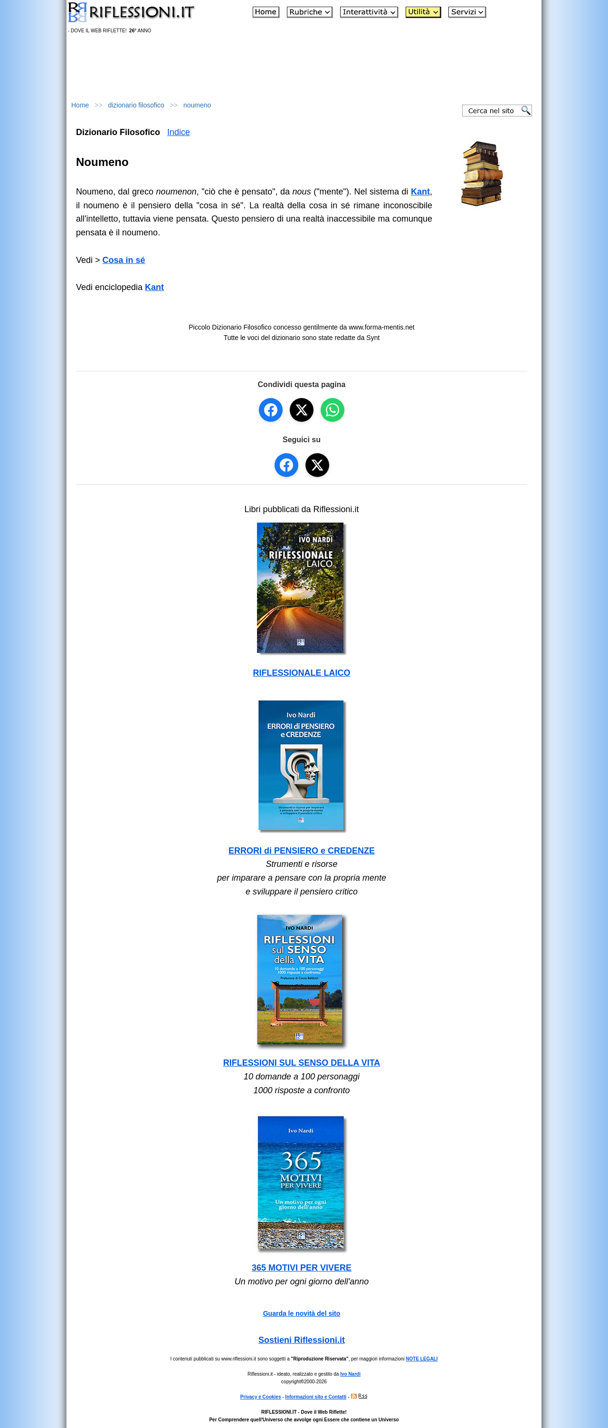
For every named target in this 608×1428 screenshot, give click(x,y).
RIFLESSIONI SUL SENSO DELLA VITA (301, 1063)
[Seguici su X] (317, 465)
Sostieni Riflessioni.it (301, 1340)
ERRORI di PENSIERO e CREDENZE (301, 850)
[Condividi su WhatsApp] (332, 410)
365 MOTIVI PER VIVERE (302, 1268)
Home (80, 105)
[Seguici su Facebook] (286, 465)
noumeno (197, 105)
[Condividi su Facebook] (271, 410)
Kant (154, 287)
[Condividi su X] (302, 410)
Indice (178, 132)
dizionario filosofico (136, 105)
